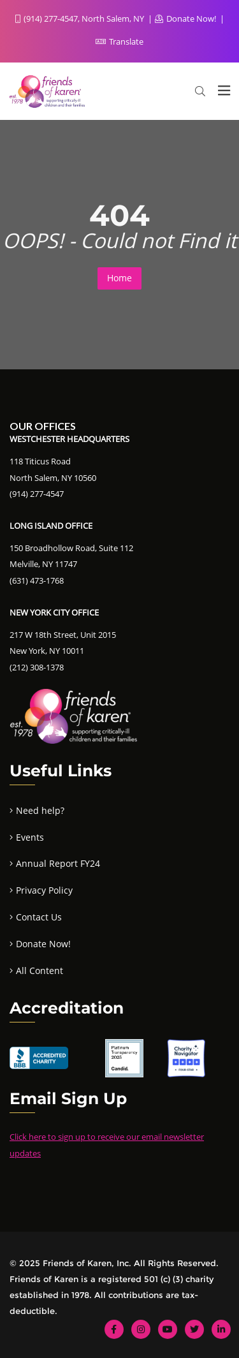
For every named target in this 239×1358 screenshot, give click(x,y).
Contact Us (39, 917)
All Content (39, 970)
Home (119, 278)
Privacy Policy (44, 890)
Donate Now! (186, 18)
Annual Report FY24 (58, 863)
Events (30, 837)
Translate (119, 41)
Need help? (40, 810)
